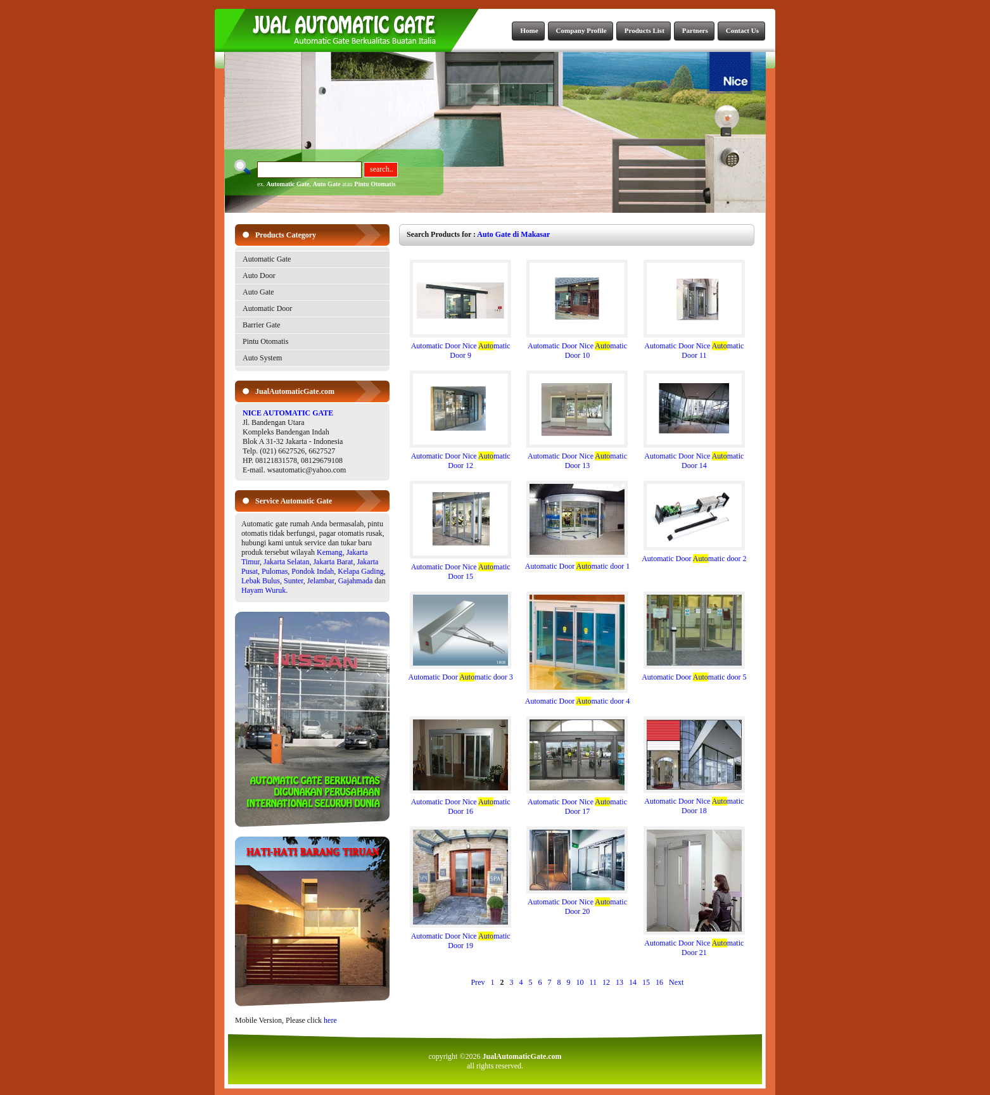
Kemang (330, 552)
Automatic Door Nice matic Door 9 (460, 347)
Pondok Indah (312, 571)
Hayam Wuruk (263, 590)
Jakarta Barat (333, 561)
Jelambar (320, 580)
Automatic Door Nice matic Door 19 (460, 937)
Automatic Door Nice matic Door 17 (577, 803)
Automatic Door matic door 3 (461, 673)
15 (646, 982)
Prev (478, 982)
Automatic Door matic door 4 (577, 698)
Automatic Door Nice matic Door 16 (460, 803)
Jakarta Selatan (286, 561)
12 (606, 982)
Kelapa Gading (360, 571)
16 (659, 982)
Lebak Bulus (260, 580)
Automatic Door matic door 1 (577, 563)
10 (580, 982)
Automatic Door (267, 308)
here (330, 1020)
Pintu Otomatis (374, 183)
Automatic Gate (287, 183)
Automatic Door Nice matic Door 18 (694, 802)
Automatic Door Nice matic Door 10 (577, 347)
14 (633, 982)
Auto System (262, 357)
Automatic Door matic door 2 (694, 555)
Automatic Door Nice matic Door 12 (460, 457)
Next (676, 982)
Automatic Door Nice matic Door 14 (694, 457)
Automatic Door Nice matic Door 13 (577, 457)
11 (593, 982)
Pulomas (275, 571)
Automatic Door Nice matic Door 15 (460, 568)
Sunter (293, 580)
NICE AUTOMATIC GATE (288, 412)
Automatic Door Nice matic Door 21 (694, 944)
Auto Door (259, 275)
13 (619, 982)
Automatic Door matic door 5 (694, 673)
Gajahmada (355, 580)
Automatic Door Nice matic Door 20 (577, 903)
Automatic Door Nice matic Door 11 (694, 347)
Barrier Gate (262, 324)
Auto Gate (327, 183)
